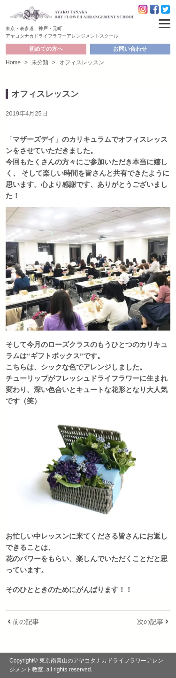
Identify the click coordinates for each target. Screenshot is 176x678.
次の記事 (152, 621)
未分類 (39, 62)
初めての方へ (46, 49)
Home (13, 62)
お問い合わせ (130, 49)
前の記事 (23, 621)
